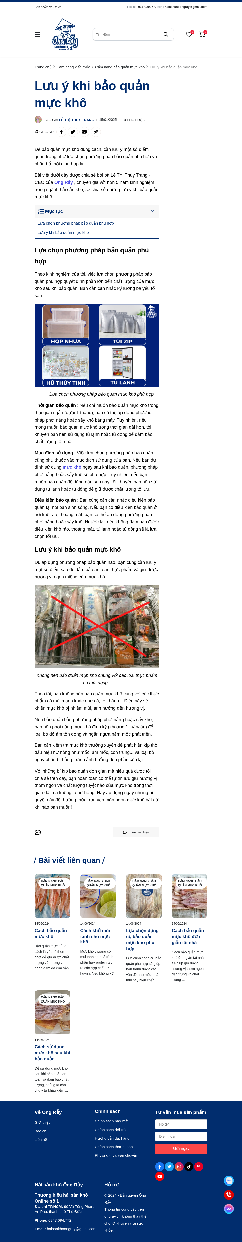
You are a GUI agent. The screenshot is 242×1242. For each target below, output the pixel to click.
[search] (133, 34)
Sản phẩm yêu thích (48, 7)
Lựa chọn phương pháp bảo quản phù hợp (77, 223)
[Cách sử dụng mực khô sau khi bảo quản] (52, 1012)
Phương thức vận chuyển (116, 1155)
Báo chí (41, 1131)
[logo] (65, 34)
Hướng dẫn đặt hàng (112, 1138)
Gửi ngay (181, 1148)
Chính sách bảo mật (112, 1121)
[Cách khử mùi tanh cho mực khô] (98, 896)
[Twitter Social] (169, 1166)
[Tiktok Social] (188, 1166)
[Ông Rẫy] (64, 182)
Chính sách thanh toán (114, 1147)
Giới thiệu (43, 1122)
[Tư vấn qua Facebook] (228, 1208)
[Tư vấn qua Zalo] (228, 1180)
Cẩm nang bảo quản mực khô (53, 883)
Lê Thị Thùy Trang (76, 120)
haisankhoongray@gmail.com (186, 7)
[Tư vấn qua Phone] (228, 1194)
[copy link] (96, 132)
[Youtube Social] (159, 1176)
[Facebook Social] (159, 1166)
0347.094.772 (147, 7)
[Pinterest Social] (198, 1166)
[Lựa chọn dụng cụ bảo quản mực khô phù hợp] (144, 896)
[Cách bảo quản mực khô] (52, 896)
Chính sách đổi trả (110, 1130)
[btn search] (166, 34)
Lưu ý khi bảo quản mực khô (64, 232)
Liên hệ (41, 1139)
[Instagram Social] (179, 1166)
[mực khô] (73, 467)
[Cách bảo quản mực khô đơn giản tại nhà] (190, 896)
